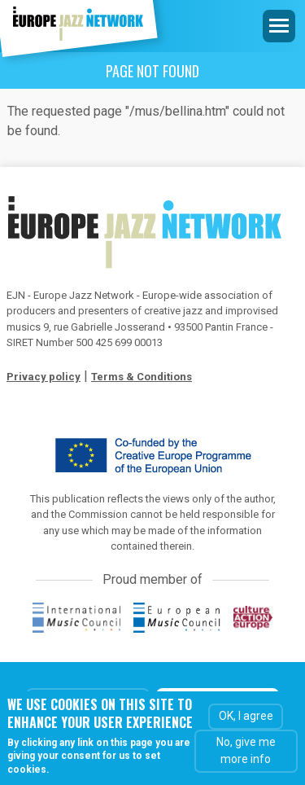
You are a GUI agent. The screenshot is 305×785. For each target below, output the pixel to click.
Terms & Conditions (141, 377)
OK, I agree (246, 716)
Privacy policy (44, 377)
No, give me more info (246, 751)
